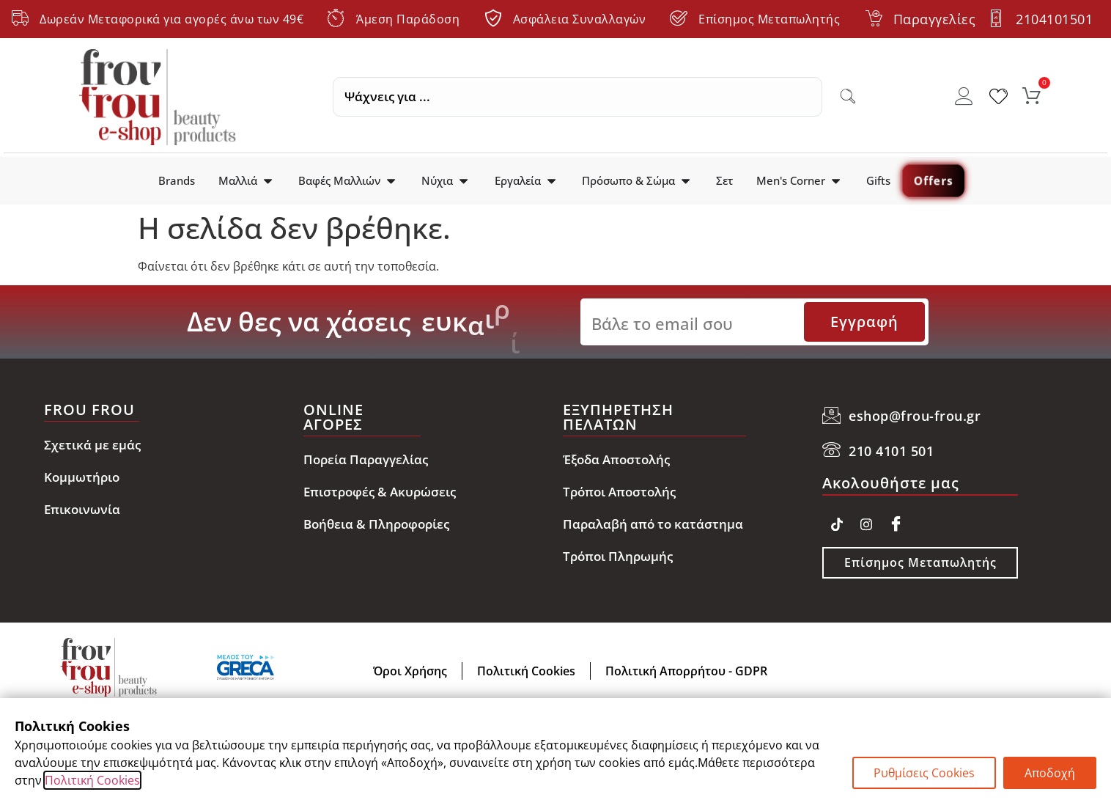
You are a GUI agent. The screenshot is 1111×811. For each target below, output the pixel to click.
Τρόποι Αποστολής (619, 491)
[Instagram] (866, 521)
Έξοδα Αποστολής (616, 459)
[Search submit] (848, 96)
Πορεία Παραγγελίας (365, 459)
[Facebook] (896, 521)
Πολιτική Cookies (92, 780)
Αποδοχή (1050, 773)
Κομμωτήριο (81, 477)
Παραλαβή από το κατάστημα (653, 523)
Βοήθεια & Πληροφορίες (376, 523)
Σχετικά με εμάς (92, 444)
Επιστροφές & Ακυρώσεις (379, 491)
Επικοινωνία (82, 509)
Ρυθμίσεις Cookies (924, 773)
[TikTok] (837, 521)
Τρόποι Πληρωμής (618, 556)
